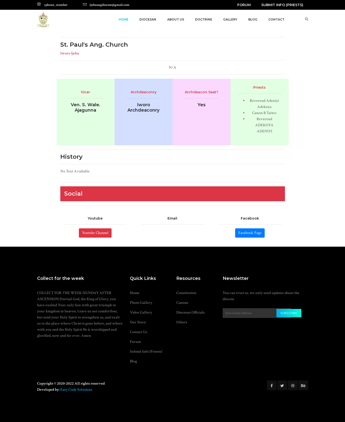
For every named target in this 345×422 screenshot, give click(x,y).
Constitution (186, 292)
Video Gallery (141, 312)
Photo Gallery (141, 302)
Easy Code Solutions (76, 389)
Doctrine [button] (203, 19)
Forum (244, 5)
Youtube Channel (95, 232)
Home (123, 19)
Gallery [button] (230, 19)
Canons (182, 302)
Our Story (138, 322)
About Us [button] (175, 19)
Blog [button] (252, 19)
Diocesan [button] (147, 19)
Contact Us (138, 332)
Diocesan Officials (190, 312)
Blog (133, 361)
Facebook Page (249, 232)
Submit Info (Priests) (282, 5)
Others (181, 322)
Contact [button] (276, 19)
